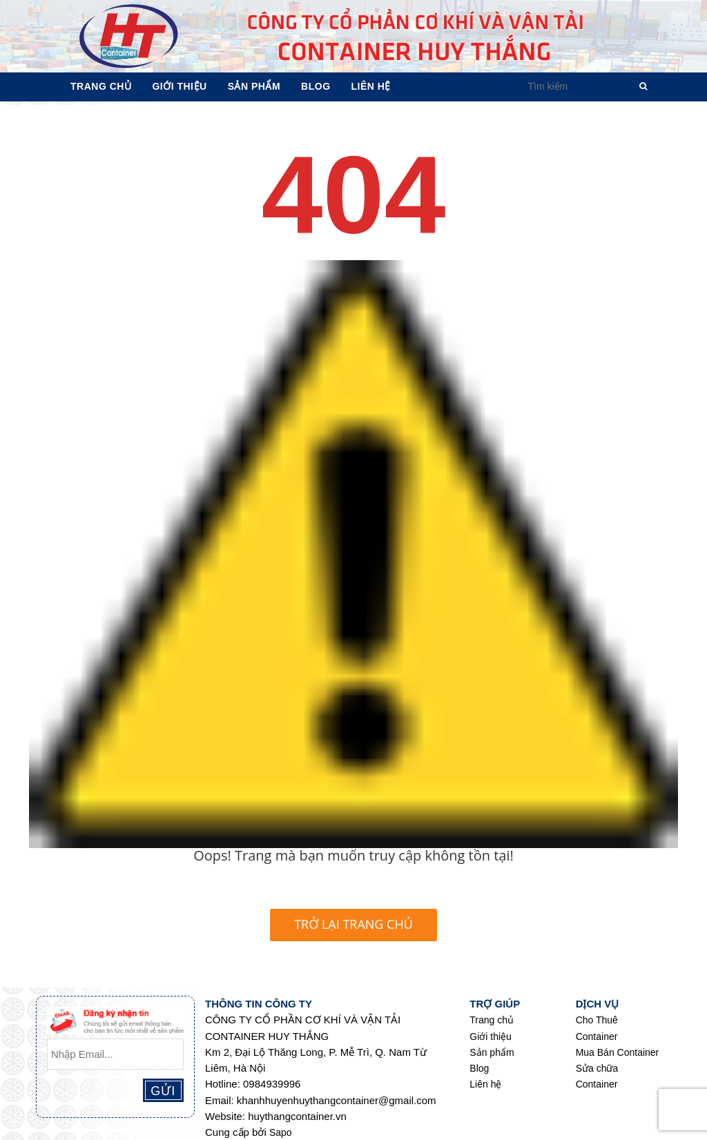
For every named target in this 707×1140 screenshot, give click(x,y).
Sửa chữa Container (597, 1076)
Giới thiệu (490, 1036)
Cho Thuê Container (597, 1027)
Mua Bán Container (617, 1052)
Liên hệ (485, 1084)
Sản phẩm (491, 1052)
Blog (479, 1068)
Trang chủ (491, 1019)
